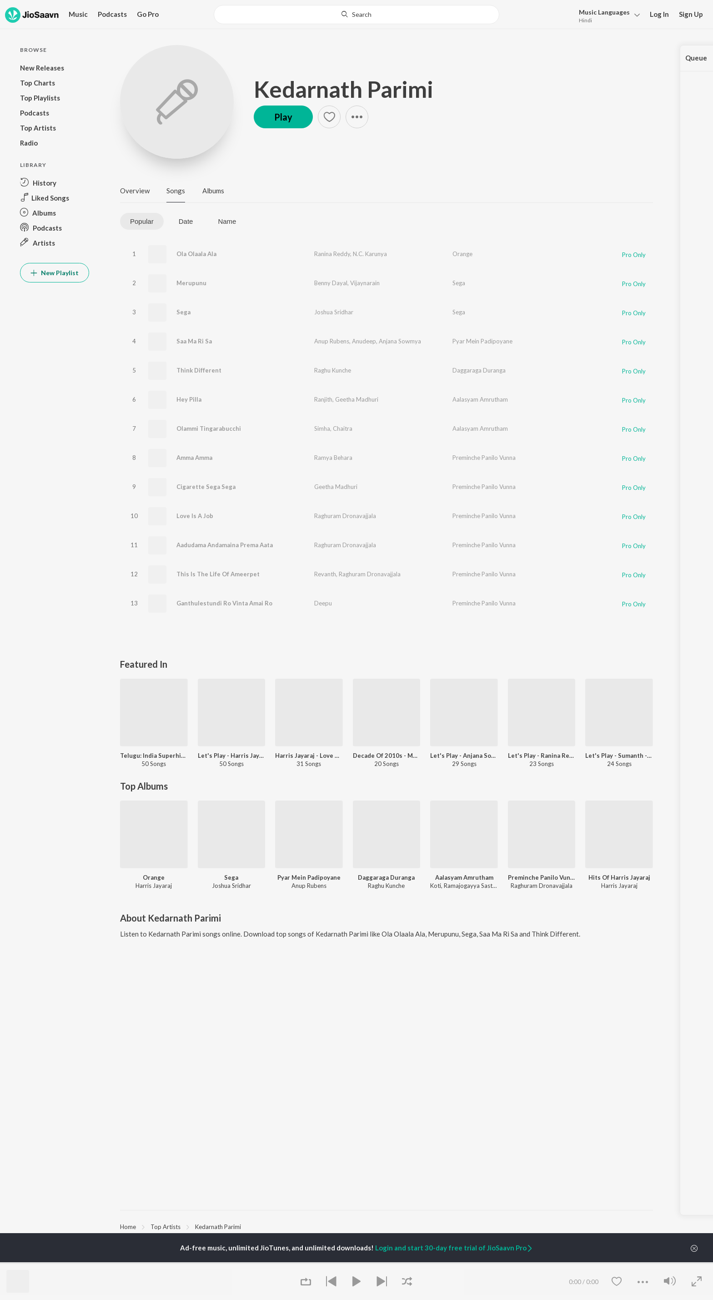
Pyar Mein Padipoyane (482, 341)
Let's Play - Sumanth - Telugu (619, 755)
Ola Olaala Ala (196, 253)
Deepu (323, 603)
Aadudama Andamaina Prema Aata (224, 545)
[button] (607, 15)
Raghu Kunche (332, 370)
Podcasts (112, 14)
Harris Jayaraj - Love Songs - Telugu (309, 755)
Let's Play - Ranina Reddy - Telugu (542, 755)
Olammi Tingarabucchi (208, 428)
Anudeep (364, 341)
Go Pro (148, 14)
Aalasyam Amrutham (480, 399)
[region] (386, 1226)
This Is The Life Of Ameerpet (218, 574)
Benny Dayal (330, 283)
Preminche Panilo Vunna (484, 457)
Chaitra (342, 428)
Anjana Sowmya (400, 341)
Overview (135, 190)
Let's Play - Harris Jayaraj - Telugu (232, 755)
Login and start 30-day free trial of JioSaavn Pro (454, 1248)
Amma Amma (194, 457)
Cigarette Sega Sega (206, 486)
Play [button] (283, 116)
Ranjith (323, 399)
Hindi (585, 20)
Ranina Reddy (332, 253)
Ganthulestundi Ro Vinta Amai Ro (224, 603)
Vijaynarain (365, 283)
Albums (213, 190)
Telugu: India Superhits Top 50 (154, 755)
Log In (659, 14)
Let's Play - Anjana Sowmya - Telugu (464, 755)
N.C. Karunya (370, 253)
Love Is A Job (194, 515)
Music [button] (78, 14)
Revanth (325, 574)
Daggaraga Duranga (479, 370)
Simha (322, 428)
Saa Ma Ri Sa (194, 341)
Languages (604, 12)
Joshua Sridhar (333, 312)
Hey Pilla (188, 399)
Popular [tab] (142, 221)
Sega (458, 283)
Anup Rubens (331, 341)
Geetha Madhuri (356, 399)
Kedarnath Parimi (343, 89)
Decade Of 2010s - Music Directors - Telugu (387, 755)
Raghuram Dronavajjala (345, 515)
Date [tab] (186, 221)
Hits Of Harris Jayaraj (619, 877)
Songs (175, 190)
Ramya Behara (333, 457)
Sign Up (691, 14)
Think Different (198, 370)
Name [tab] (227, 221)
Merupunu (191, 283)
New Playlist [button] (54, 273)
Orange (462, 253)
